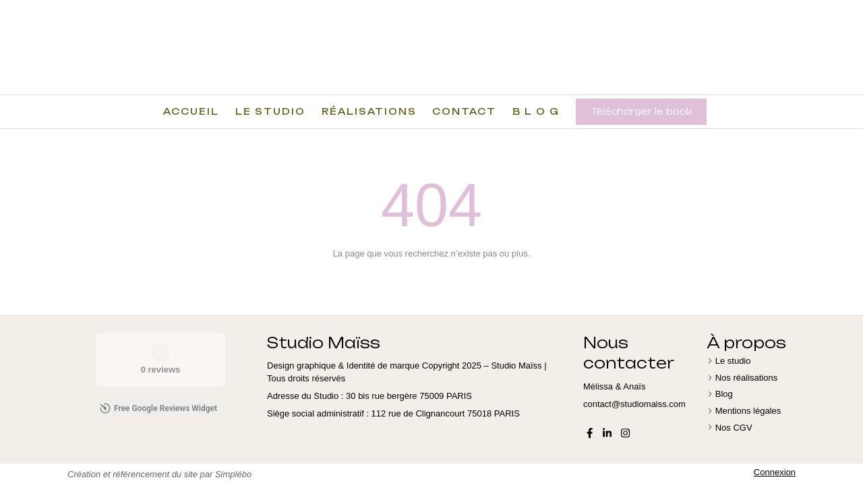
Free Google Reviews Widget (158, 408)
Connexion (775, 472)
